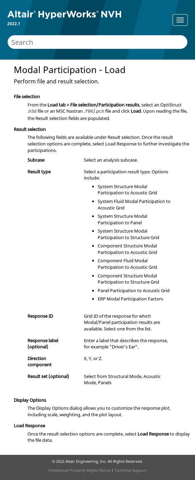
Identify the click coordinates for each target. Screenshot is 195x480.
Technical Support (131, 470)
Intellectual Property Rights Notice (79, 470)
